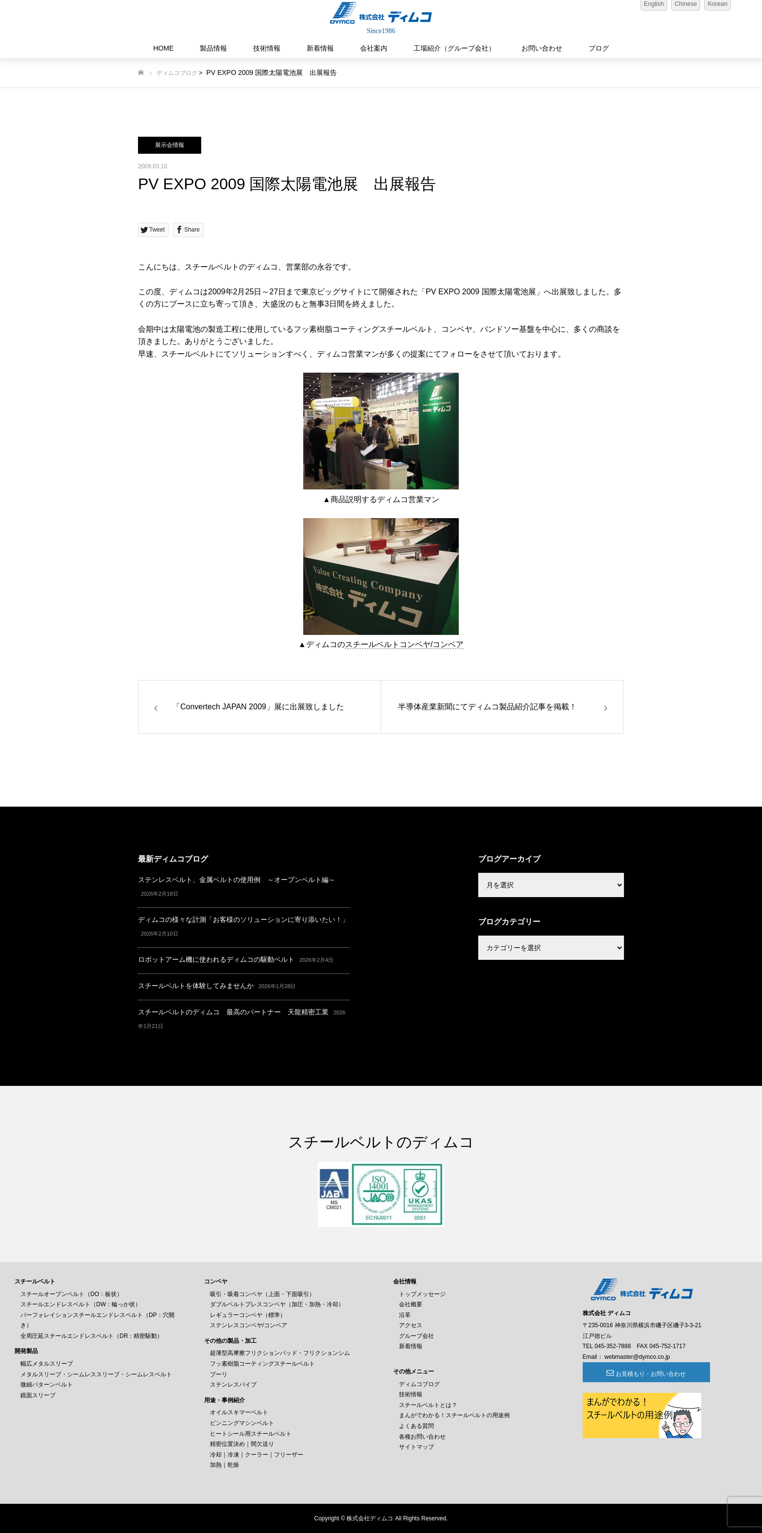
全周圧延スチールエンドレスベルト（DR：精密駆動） (91, 1336)
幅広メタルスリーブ (46, 1363)
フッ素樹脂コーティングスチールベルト (262, 1363)
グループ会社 (416, 1336)
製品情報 (213, 48)
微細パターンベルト (46, 1384)
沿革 (405, 1315)
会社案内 (373, 48)
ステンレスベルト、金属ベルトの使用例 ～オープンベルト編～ (236, 880)
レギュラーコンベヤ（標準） (248, 1315)
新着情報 (320, 48)
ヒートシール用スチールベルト (251, 1433)
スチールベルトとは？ (428, 1405)
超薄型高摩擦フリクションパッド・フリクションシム (280, 1353)
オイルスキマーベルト (239, 1412)
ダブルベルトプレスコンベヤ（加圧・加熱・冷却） (277, 1304)
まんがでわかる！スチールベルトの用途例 (454, 1415)
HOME (163, 48)
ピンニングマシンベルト (242, 1423)
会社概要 (410, 1304)
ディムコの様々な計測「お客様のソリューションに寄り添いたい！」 (243, 919)
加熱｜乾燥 (224, 1464)
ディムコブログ (176, 73)
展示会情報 (169, 145)
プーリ (218, 1374)
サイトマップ (416, 1446)
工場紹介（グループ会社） (454, 48)
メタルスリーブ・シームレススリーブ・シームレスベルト (96, 1374)
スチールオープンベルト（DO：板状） (71, 1294)
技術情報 (266, 48)
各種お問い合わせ (422, 1436)
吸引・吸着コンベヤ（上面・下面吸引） (262, 1294)
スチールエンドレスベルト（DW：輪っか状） (80, 1304)
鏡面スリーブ (37, 1395)
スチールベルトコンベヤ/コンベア (404, 644)
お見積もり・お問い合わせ (636, 1374)
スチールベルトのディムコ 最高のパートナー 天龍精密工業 (233, 1012)
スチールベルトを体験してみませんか (196, 986)
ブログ (599, 48)
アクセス (410, 1325)
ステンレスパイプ (233, 1384)
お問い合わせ (541, 48)
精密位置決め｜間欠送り (242, 1444)
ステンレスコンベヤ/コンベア (248, 1325)
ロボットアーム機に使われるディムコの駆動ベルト (216, 959)
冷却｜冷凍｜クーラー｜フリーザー (256, 1454)
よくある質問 (416, 1426)
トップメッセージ (422, 1294)
